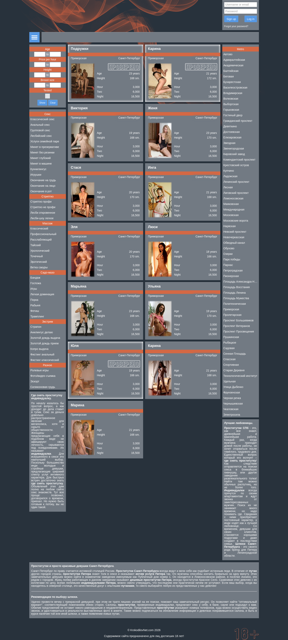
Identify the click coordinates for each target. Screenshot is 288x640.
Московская (231, 215)
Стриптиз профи (41, 201)
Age (47, 49)
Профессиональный (43, 234)
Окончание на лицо (42, 185)
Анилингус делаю (41, 332)
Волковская (230, 98)
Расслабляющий (41, 239)
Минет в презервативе (44, 147)
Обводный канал (234, 242)
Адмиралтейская (234, 59)
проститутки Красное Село (200, 579)
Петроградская (233, 270)
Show (42, 102)
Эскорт (34, 381)
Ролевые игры (39, 370)
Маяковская (231, 204)
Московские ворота (235, 220)
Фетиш (34, 310)
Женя (153, 108)
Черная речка (232, 398)
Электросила (231, 414)
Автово (228, 54)
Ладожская (230, 176)
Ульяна (154, 286)
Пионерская (231, 276)
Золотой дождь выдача (45, 337)
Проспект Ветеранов (236, 326)
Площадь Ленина (234, 292)
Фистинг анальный (42, 354)
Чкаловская (231, 409)
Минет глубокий (40, 158)
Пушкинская (231, 337)
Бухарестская (232, 82)
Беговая (228, 76)
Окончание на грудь (43, 180)
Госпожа (35, 283)
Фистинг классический (44, 360)
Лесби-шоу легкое (42, 218)
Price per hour (47, 59)
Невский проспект (234, 231)
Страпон (35, 326)
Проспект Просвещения (238, 331)
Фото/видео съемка (42, 375)
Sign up (231, 19)
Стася (76, 168)
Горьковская (231, 109)
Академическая (233, 65)
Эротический (38, 261)
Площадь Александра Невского (241, 281)
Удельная (229, 381)
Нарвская (229, 226)
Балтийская (231, 70)
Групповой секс (40, 130)
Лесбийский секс (41, 135)
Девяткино (230, 126)
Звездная (229, 143)
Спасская (229, 359)
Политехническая (234, 303)
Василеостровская (235, 87)
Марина (77, 405)
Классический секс (42, 119)
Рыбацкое (229, 342)
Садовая (229, 348)
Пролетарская (232, 314)
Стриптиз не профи (42, 207)
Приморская (79, 58)
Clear (53, 102)
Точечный (36, 256)
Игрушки (35, 174)
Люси (153, 227)
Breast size (47, 80)
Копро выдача (39, 348)
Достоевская (231, 131)
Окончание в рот (41, 191)
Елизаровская (232, 137)
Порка (34, 299)
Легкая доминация (42, 294)
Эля (74, 227)
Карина (154, 49)
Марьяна (78, 286)
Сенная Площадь (234, 353)
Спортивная (231, 364)
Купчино (228, 170)
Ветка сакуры (39, 267)
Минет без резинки (42, 152)
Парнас (228, 265)
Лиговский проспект (236, 192)
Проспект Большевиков (238, 320)
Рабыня (35, 305)
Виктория (79, 108)
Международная (233, 209)
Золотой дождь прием (44, 343)
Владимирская (232, 93)
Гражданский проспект (237, 120)
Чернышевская (233, 403)
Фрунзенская (231, 392)
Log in (250, 19)
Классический (39, 228)
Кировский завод (234, 154)
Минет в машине (41, 163)
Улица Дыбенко (233, 387)
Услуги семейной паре (44, 141)
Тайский (35, 245)
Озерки (228, 253)
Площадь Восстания (236, 287)
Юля (75, 346)
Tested (47, 90)
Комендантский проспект (239, 159)
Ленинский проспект (236, 181)
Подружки (79, 49)
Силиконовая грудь (42, 387)
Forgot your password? (236, 26)
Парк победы (231, 259)
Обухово (228, 248)
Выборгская (231, 104)
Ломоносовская (233, 198)
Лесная (228, 187)
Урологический (39, 250)
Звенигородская (233, 148)
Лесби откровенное (42, 212)
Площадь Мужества (236, 298)
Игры (33, 288)
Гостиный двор (232, 115)
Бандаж (35, 277)
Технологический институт (240, 375)
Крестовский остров (236, 165)
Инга (152, 168)
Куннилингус (38, 169)
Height (47, 69)
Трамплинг (37, 316)
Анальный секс (40, 124)
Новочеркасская (233, 237)
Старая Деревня (234, 370)
